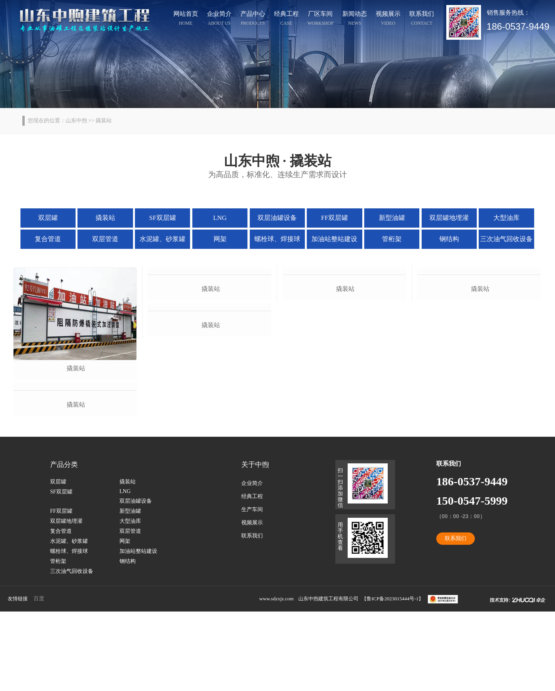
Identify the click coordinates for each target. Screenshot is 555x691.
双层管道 (112, 238)
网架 (222, 238)
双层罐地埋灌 (442, 217)
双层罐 (57, 217)
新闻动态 (354, 19)
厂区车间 (320, 19)
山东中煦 (76, 120)
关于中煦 (255, 544)
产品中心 (252, 19)
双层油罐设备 (277, 217)
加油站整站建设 (332, 238)
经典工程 (286, 19)
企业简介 (219, 19)
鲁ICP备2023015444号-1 (393, 678)
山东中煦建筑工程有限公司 (328, 678)
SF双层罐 (167, 217)
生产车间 (252, 589)
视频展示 (388, 19)
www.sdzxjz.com (276, 678)
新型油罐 (387, 217)
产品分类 (64, 544)
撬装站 (112, 217)
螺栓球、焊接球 (277, 238)
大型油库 (497, 217)
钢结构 (441, 238)
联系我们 (421, 19)
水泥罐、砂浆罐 (167, 238)
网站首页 (185, 19)
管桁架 (387, 238)
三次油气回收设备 (497, 238)
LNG (222, 217)
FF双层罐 (332, 217)
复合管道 (57, 238)
